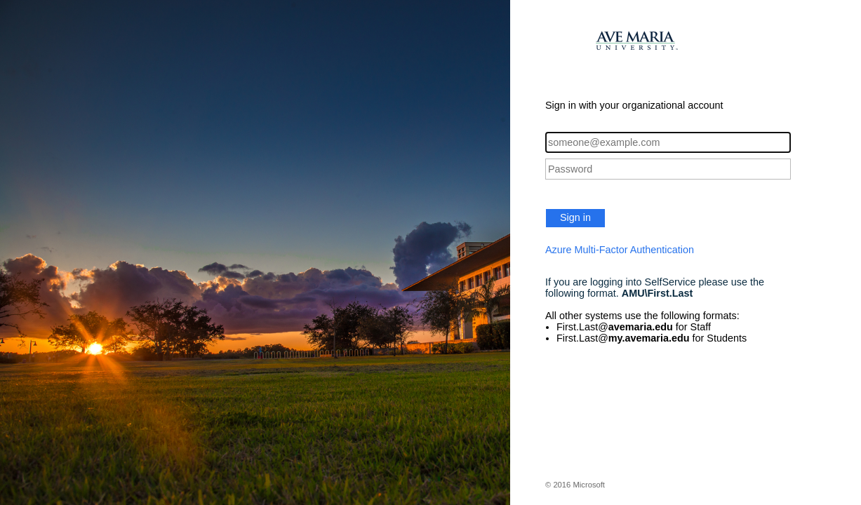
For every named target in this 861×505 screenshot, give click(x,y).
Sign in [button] (575, 217)
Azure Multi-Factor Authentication (619, 249)
